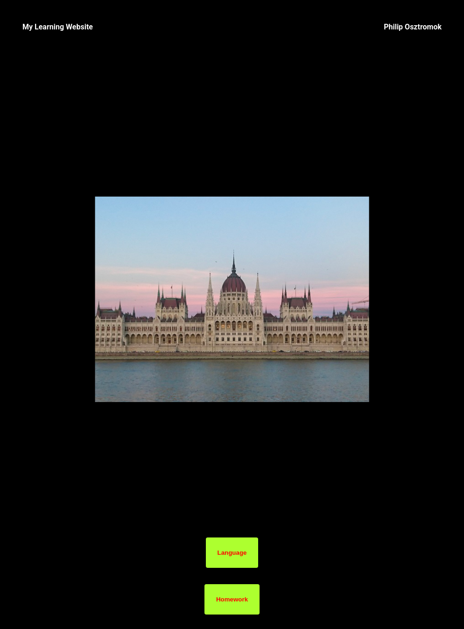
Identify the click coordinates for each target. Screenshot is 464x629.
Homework (232, 599)
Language (232, 552)
